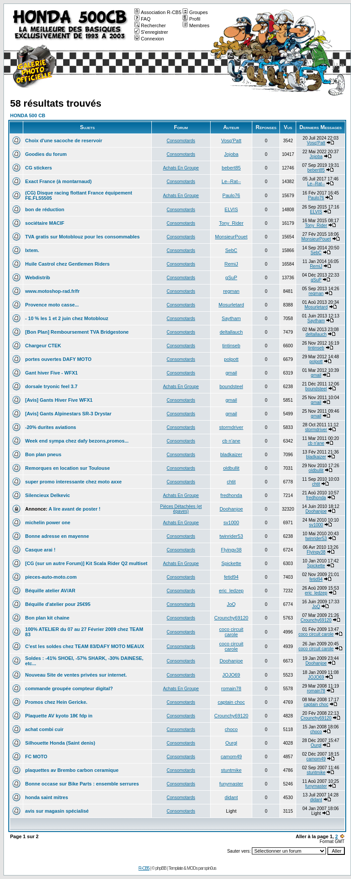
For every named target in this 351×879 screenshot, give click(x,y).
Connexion (149, 38)
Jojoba (231, 154)
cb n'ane (231, 440)
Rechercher (150, 25)
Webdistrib (37, 277)
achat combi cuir (44, 729)
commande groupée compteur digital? (69, 688)
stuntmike (231, 770)
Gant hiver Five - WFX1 (51, 372)
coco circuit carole (231, 632)
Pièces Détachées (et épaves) (181, 509)
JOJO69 (231, 674)
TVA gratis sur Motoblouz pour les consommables (82, 236)
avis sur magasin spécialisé (57, 811)
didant (231, 797)
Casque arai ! (40, 549)
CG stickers (38, 167)
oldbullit (231, 468)
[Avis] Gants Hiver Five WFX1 (59, 400)
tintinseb (231, 345)
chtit (231, 481)
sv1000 (231, 522)
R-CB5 (144, 868)
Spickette (231, 563)
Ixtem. (32, 250)
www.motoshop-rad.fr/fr (52, 291)
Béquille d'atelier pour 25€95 (57, 604)
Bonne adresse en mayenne (57, 536)
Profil (191, 19)
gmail (231, 372)
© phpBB (159, 868)
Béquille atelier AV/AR (50, 590)
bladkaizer (231, 454)
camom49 (231, 756)
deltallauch (231, 332)
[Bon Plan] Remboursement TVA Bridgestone (77, 332)
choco (231, 729)
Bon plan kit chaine (47, 617)
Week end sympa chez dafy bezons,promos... (77, 440)
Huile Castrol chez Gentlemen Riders (67, 264)
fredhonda (231, 495)
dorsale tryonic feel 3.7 (51, 386)
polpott (231, 359)
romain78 (231, 688)
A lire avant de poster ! (74, 509)
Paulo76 (231, 195)
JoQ (231, 604)
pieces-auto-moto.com (50, 577)
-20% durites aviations (50, 427)
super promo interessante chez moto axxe (73, 481)
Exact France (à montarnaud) (58, 181)
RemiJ (231, 264)
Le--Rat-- (231, 181)
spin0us (210, 868)
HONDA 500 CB (27, 115)
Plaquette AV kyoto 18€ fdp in (58, 715)
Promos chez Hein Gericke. (56, 702)
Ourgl (231, 743)
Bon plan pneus (43, 454)
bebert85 (231, 167)
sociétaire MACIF (44, 223)
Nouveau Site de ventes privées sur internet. (76, 674)
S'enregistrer (151, 32)
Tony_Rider (231, 223)
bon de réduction (44, 209)
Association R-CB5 (157, 12)
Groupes (195, 12)
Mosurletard (231, 304)
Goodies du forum (46, 154)
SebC (231, 250)
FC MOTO (36, 756)
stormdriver (231, 427)
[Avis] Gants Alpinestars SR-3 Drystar (68, 413)
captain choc (231, 702)
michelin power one (47, 522)
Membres (196, 25)
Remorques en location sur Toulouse (67, 468)
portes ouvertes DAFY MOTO (58, 359)
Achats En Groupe (181, 168)
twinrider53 (231, 536)
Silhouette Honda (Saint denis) (60, 743)
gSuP (231, 277)
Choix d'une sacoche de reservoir (63, 140)
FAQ (142, 19)
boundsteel (231, 386)
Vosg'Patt (231, 140)
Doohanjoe (231, 509)
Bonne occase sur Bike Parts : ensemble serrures (82, 783)
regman (231, 291)
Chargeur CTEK (43, 345)
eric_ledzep (231, 590)
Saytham (231, 318)
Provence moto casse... (52, 304)
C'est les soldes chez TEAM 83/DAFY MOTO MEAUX (84, 646)
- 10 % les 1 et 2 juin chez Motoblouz (66, 318)
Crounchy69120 (231, 617)
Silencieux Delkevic (47, 495)
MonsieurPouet (231, 236)
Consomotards (181, 140)
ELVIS (231, 209)
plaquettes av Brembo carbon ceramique (71, 770)
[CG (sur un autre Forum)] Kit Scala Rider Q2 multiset (86, 563)
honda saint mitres (46, 797)
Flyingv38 (231, 549)
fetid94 (231, 577)
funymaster (231, 783)
